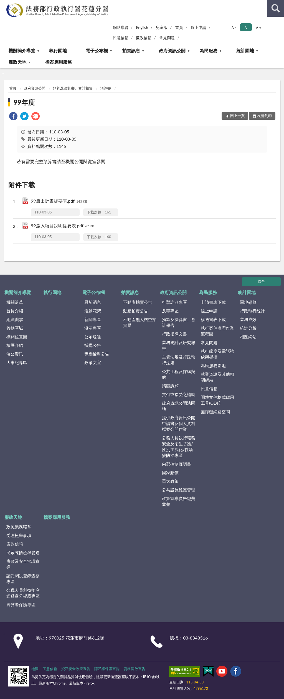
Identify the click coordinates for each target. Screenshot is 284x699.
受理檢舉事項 (18, 535)
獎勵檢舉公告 (96, 353)
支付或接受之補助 (178, 394)
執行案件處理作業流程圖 (217, 330)
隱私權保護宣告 (107, 668)
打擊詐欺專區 (174, 302)
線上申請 (198, 27)
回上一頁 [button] (237, 115)
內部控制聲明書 (176, 463)
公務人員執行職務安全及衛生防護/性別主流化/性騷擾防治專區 (178, 446)
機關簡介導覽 (22, 50)
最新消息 (92, 302)
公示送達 (92, 336)
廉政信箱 (143, 37)
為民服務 (208, 50)
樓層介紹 (14, 345)
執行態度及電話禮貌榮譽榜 (217, 354)
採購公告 (92, 345)
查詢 (275, 8)
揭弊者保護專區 (21, 604)
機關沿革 (14, 302)
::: (4, 4)
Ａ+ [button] (258, 27)
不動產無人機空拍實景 (139, 322)
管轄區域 (14, 327)
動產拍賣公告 (135, 310)
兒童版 (162, 27)
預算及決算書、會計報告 (73, 88)
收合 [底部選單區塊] (261, 281)
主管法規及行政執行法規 (178, 359)
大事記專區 (16, 362)
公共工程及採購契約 (178, 374)
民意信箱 (120, 37)
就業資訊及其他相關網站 (217, 377)
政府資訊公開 (172, 50)
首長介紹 (14, 310)
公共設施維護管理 (178, 489)
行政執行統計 (252, 310)
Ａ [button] (246, 27)
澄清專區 (92, 327)
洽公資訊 (14, 353)
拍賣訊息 (131, 50)
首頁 (179, 27)
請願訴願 (170, 385)
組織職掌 (14, 319)
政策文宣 (92, 362)
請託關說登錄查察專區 (23, 578)
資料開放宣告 (134, 668)
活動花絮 (92, 310)
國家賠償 (170, 472)
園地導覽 (248, 302)
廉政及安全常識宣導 (23, 564)
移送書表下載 (213, 319)
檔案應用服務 (58, 61)
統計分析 (248, 327)
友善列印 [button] (264, 115)
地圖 (35, 668)
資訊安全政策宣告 (75, 668)
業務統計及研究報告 (178, 345)
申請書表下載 (213, 302)
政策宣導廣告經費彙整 (178, 501)
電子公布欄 (97, 50)
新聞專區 (92, 319)
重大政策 (170, 481)
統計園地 (245, 50)
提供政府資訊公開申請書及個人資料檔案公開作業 (178, 423)
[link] (13, 117)
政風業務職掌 (18, 526)
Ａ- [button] (233, 27)
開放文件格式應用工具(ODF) (217, 400)
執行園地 (58, 50)
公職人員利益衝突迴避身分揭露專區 (23, 593)
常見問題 (167, 37)
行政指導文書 (174, 333)
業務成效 (248, 319)
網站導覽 (120, 27)
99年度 (24, 102)
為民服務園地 (213, 365)
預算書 (105, 88)
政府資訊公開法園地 (178, 406)
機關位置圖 (16, 336)
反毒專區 (170, 310)
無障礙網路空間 (215, 411)
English (142, 27)
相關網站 (248, 336)
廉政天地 (17, 61)
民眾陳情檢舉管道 (23, 552)
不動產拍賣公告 (137, 302)
